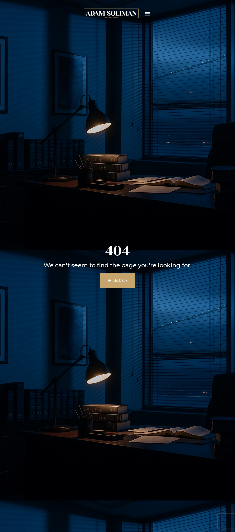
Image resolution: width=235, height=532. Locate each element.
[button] (147, 14)
